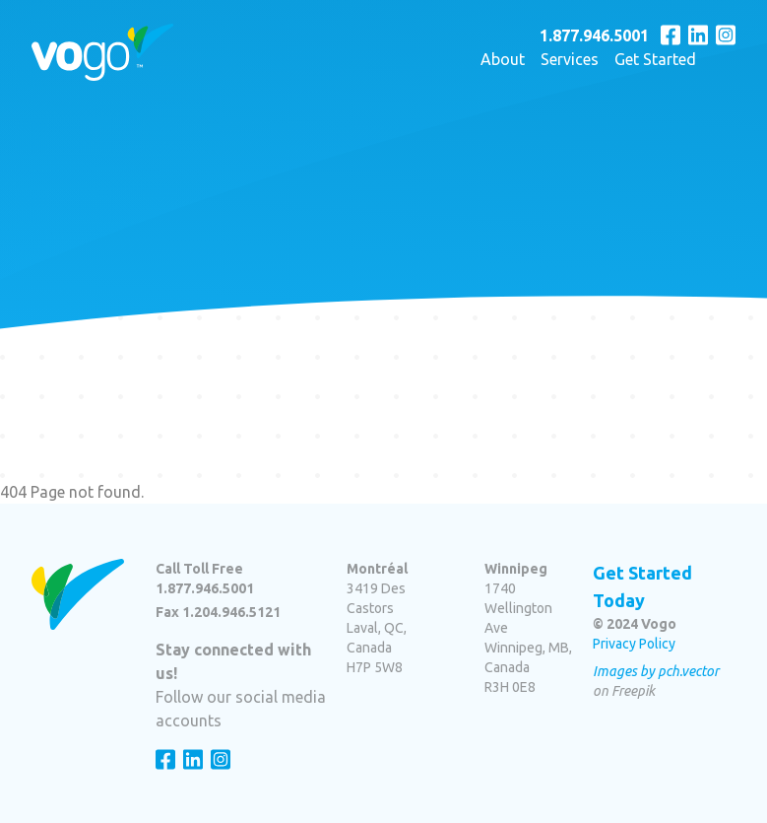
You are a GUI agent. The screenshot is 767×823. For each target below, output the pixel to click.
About (502, 59)
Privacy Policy (634, 644)
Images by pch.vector (656, 671)
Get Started (655, 59)
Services (570, 59)
